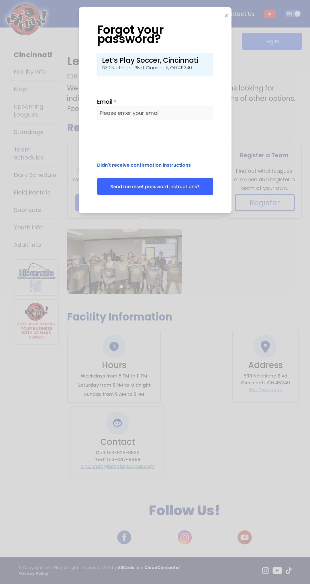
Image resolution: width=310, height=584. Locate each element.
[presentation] (140, 140)
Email (106, 102)
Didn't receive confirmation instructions (144, 165)
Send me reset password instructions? (155, 186)
